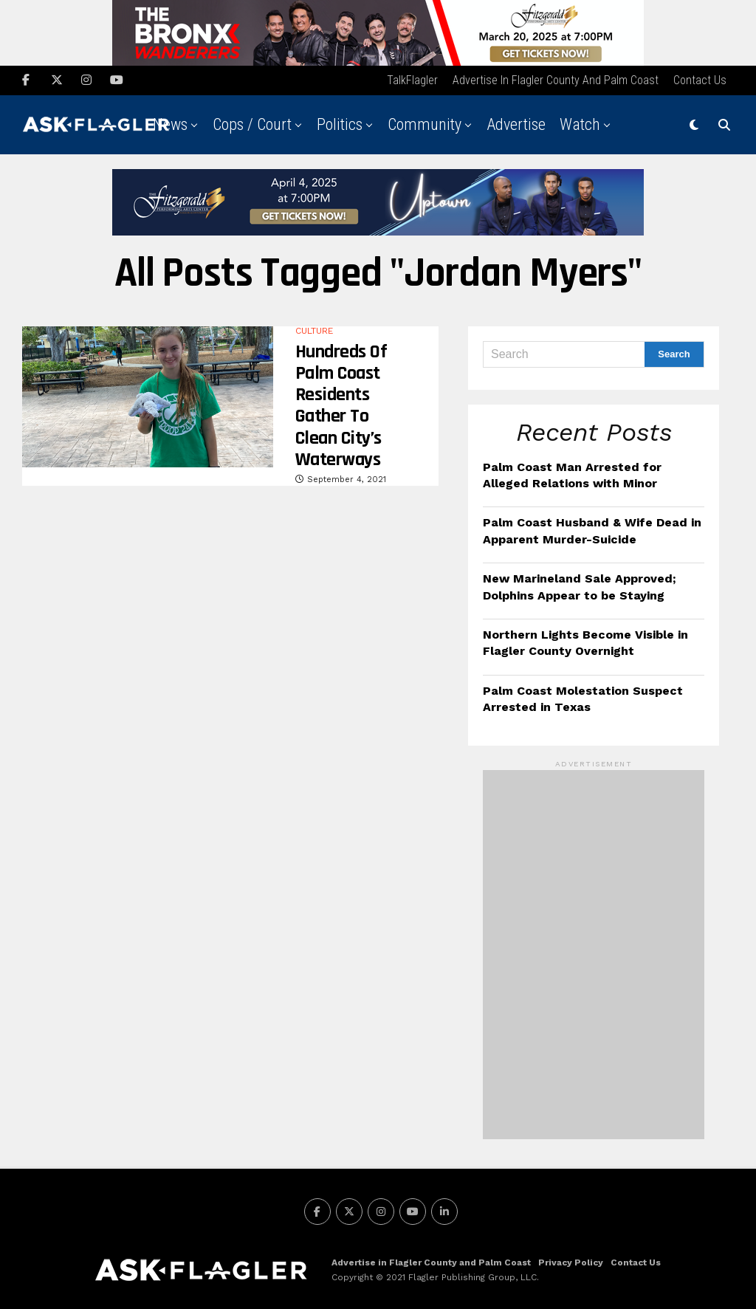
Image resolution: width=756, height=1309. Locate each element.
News (170, 122)
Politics (339, 122)
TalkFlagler (412, 78)
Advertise (516, 122)
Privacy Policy (570, 1261)
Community (424, 122)
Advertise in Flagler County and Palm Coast (556, 78)
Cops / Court (252, 122)
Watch (580, 122)
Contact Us (699, 78)
